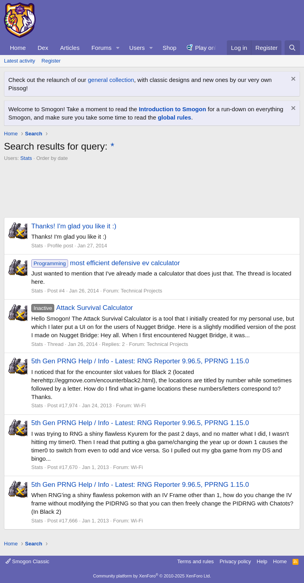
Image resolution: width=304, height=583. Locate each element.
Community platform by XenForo (152, 576)
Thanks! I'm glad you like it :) (73, 226)
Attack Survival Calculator (82, 307)
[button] (118, 47)
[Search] (292, 47)
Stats (26, 158)
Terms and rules (195, 561)
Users (137, 47)
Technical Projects (141, 291)
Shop (170, 47)
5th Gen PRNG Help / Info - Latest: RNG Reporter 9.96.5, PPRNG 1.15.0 (140, 361)
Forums (101, 47)
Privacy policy (235, 561)
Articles (70, 47)
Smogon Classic (27, 561)
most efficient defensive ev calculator (105, 263)
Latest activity (19, 61)
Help (262, 561)
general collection (111, 79)
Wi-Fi (140, 405)
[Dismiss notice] (292, 80)
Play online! (210, 47)
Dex (43, 47)
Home (18, 47)
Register (51, 61)
